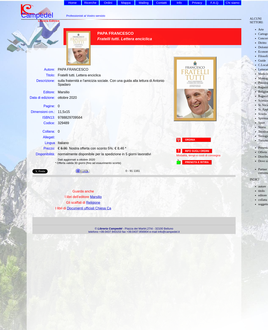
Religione (93, 202)
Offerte (262, 152)
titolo (261, 190)
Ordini (108, 2)
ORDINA (190, 139)
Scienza (263, 100)
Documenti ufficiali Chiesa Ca (89, 208)
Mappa (126, 2)
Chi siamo (232, 2)
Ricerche (90, 2)
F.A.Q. (214, 2)
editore (262, 195)
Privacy (197, 2)
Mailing (143, 2)
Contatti (161, 2)
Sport (261, 122)
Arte (261, 29)
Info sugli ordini (197, 151)
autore (262, 186)
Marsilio (96, 197)
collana (262, 199)
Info (179, 2)
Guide (262, 60)
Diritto (262, 42)
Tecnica (263, 131)
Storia (262, 127)
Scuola (262, 114)
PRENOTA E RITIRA (197, 162)
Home (72, 2)
